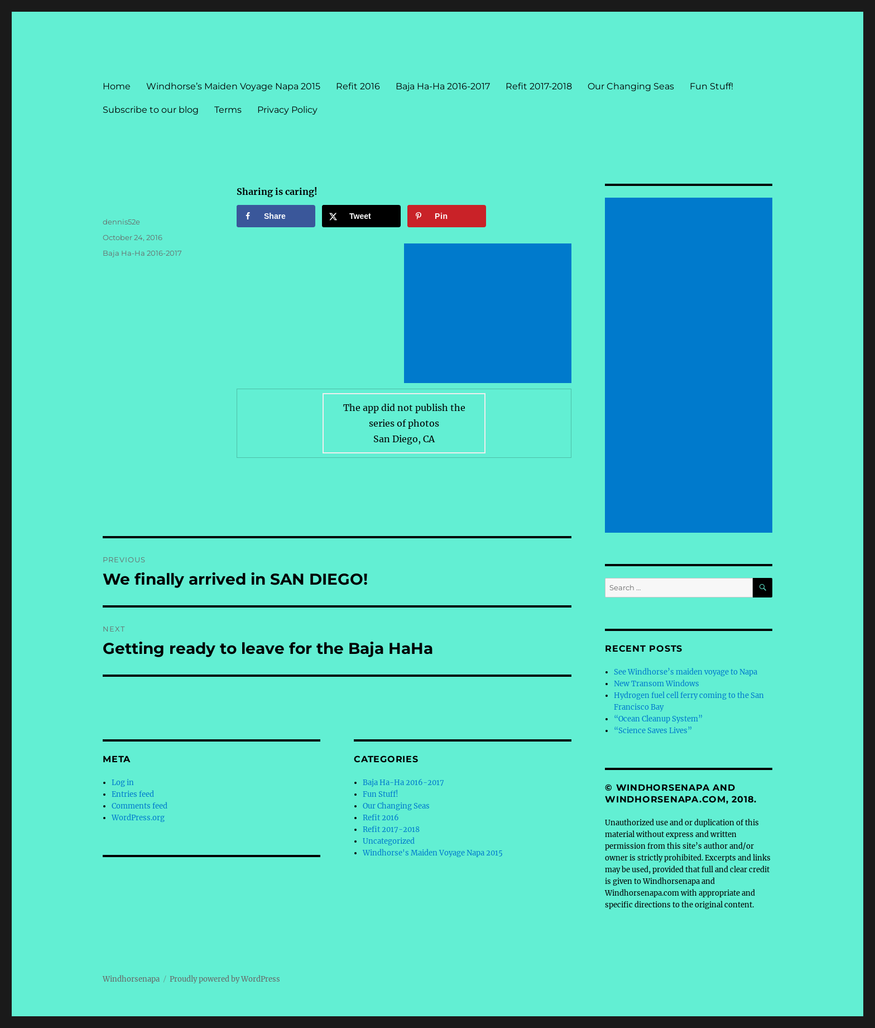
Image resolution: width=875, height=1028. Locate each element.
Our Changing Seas (631, 86)
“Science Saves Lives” (653, 730)
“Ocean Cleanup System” (658, 719)
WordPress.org (138, 818)
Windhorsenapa (131, 979)
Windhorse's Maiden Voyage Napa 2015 (433, 853)
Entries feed (133, 794)
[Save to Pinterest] (446, 216)
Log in (123, 782)
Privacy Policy (287, 109)
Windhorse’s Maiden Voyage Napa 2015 (233, 86)
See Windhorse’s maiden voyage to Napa (685, 672)
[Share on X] (361, 216)
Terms (228, 109)
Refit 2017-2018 (539, 86)
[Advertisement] (490, 314)
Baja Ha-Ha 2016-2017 (443, 86)
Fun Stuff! (711, 86)
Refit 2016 (358, 86)
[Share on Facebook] (276, 216)
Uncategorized (389, 841)
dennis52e (121, 221)
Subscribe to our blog (151, 109)
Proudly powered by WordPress (225, 979)
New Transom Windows (656, 683)
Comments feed (139, 806)
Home (117, 86)
